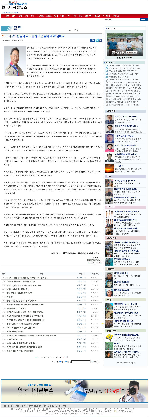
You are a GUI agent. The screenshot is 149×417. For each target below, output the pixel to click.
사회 (26, 15)
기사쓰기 (106, 15)
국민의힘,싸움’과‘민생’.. (125, 136)
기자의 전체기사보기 (94, 260)
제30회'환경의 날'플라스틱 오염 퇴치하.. (124, 74)
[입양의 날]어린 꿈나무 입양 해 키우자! (123, 102)
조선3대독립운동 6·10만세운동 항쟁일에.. (124, 99)
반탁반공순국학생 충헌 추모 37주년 (122, 71)
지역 (68, 15)
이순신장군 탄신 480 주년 (118, 77)
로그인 (97, 15)
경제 (20, 15)
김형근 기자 (81, 297)
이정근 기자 (81, 281)
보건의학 (88, 15)
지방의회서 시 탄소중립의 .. (126, 145)
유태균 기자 (81, 277)
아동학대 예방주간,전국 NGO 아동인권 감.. (125, 85)
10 (56, 357)
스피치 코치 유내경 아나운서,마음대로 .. (124, 105)
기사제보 (115, 15)
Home (70, 30)
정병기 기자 (81, 335)
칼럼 (62, 15)
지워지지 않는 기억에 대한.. (126, 116)
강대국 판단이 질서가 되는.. (126, 126)
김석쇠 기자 (81, 316)
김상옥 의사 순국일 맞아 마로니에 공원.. (124, 65)
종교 (80, 15)
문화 (32, 15)
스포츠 (49, 15)
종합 (7, 15)
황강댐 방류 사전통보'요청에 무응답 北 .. (124, 96)
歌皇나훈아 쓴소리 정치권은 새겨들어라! (124, 82)
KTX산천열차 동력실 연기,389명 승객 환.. (124, 68)
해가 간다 (119, 166)
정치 (13, 15)
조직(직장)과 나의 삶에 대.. (126, 154)
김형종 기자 (81, 289)
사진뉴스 (40, 15)
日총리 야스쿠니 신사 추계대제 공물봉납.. (124, 91)
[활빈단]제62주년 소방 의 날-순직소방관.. (124, 88)
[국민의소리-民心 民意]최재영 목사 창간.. (124, 94)
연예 (56, 15)
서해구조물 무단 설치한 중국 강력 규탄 (123, 79)
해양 (74, 15)
